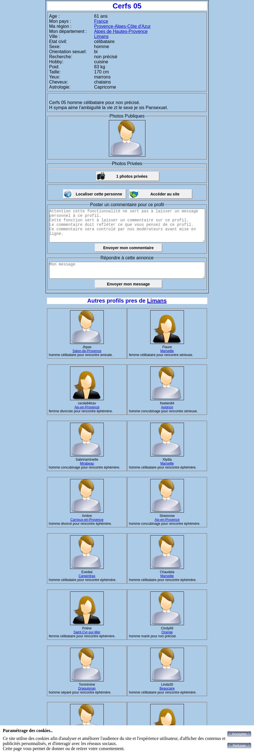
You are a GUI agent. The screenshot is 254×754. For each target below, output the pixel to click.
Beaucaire (167, 688)
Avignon (167, 407)
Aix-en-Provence (87, 407)
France (101, 21)
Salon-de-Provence (87, 351)
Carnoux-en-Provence (86, 520)
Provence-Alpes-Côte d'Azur (122, 26)
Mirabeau (87, 463)
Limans (101, 36)
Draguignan (87, 688)
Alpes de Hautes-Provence (121, 31)
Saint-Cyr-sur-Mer (86, 632)
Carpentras (86, 576)
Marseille (167, 351)
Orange (167, 632)
